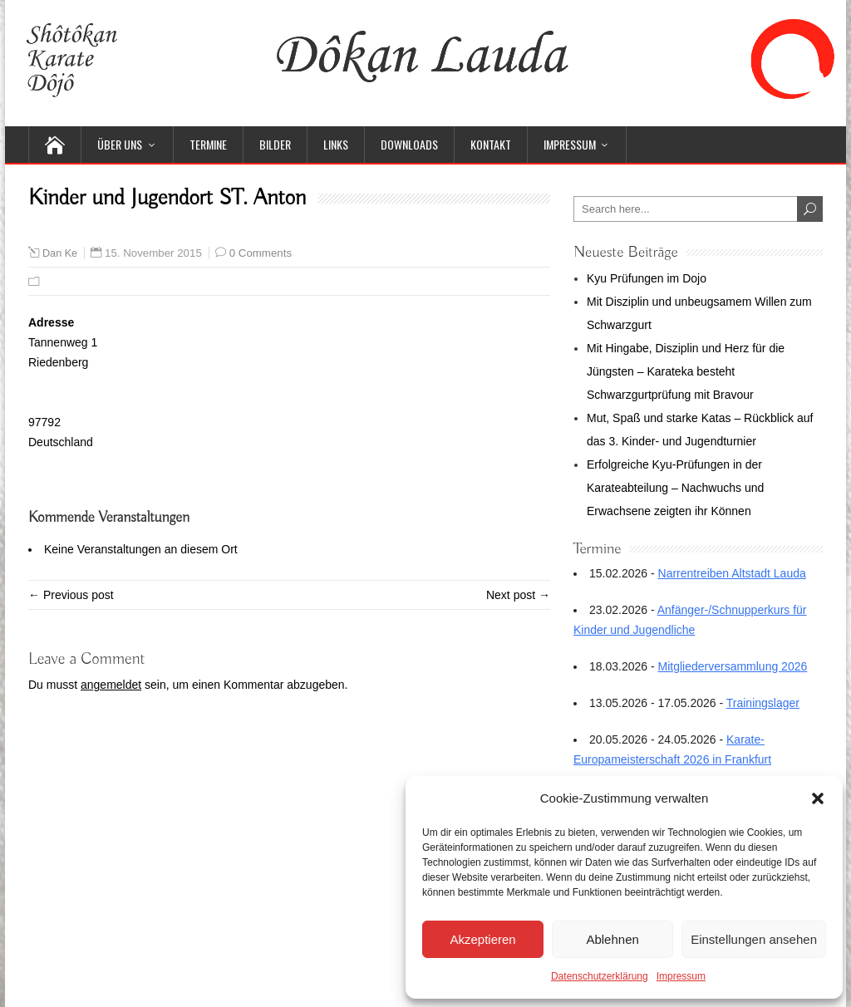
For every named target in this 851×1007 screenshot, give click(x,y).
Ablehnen (612, 939)
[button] (817, 798)
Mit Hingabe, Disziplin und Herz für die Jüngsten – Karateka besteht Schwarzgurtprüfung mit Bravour (686, 371)
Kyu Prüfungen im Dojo (646, 278)
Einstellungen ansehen (754, 939)
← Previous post (71, 595)
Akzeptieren (482, 939)
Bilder (275, 144)
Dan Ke (59, 253)
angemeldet (111, 684)
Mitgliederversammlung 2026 (733, 666)
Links (335, 144)
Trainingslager (762, 703)
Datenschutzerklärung (599, 976)
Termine (208, 144)
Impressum (681, 976)
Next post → (518, 595)
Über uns (119, 144)
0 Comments (260, 253)
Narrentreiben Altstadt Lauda (732, 573)
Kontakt (490, 144)
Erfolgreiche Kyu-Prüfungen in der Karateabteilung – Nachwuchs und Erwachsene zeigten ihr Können (675, 488)
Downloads (409, 144)
